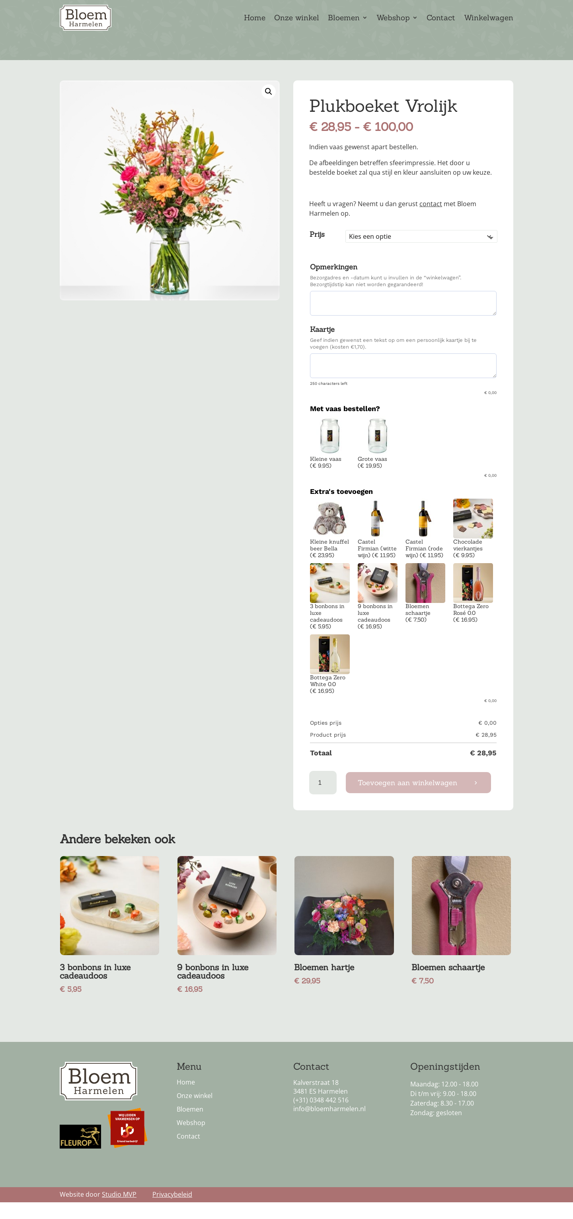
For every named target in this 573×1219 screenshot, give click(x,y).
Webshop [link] (393, 18)
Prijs (317, 247)
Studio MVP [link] (119, 1207)
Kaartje (322, 342)
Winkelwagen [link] (488, 18)
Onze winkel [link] (296, 18)
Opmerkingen (333, 280)
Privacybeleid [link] (172, 1207)
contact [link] (430, 216)
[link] (268, 104)
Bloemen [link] (344, 18)
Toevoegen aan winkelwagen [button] (407, 795)
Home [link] (254, 18)
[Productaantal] (323, 795)
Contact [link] (441, 18)
